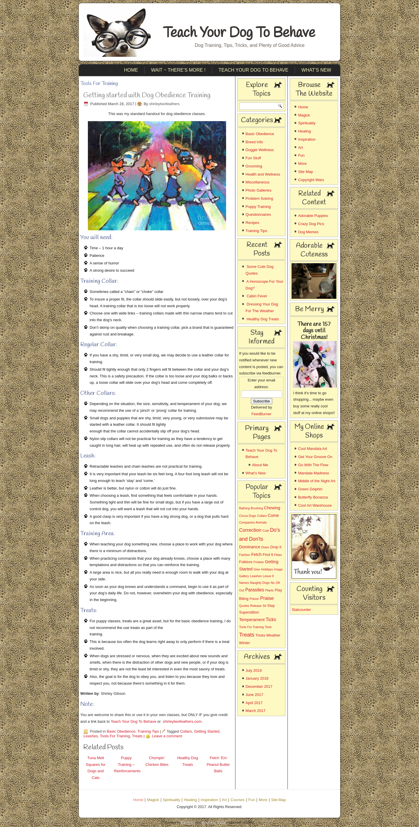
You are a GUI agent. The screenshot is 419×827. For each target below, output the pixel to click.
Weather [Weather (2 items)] (273, 635)
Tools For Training (115, 736)
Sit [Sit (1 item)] (264, 605)
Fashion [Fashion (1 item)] (244, 554)
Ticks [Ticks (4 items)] (271, 619)
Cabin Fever (256, 296)
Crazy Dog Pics (311, 224)
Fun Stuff (253, 158)
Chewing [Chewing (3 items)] (272, 508)
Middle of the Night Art (316, 481)
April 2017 (254, 703)
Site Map (305, 171)
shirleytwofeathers (164, 104)
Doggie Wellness (260, 150)
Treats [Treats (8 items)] (246, 635)
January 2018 (257, 678)
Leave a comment (167, 736)
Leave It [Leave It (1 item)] (268, 576)
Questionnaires (258, 214)
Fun (301, 155)
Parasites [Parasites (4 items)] (254, 589)
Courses (237, 800)
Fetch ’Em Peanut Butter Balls (218, 764)
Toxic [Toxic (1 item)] (268, 627)
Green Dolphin (310, 489)
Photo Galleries (258, 190)
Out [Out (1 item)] (241, 590)
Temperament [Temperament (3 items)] (252, 619)
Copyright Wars (311, 180)
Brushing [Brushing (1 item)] (257, 508)
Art (300, 147)
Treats (137, 736)
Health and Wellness (263, 174)
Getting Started (206, 731)
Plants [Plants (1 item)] (269, 590)
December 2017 (259, 686)
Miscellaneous (257, 182)
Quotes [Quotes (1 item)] (244, 605)
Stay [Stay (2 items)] (271, 605)
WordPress (188, 822)
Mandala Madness (313, 473)
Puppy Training (258, 206)
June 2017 (254, 694)
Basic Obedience (121, 731)
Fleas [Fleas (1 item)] (278, 554)
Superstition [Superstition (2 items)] (249, 612)
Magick (304, 115)
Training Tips (148, 731)
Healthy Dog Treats (262, 319)
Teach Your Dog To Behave (239, 33)
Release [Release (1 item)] (256, 605)
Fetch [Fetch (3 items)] (256, 554)
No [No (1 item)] (273, 582)
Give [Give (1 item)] (257, 569)
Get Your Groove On (315, 457)
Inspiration (306, 139)
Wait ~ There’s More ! (178, 70)
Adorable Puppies (313, 215)
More (302, 163)
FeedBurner (261, 414)
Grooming (254, 166)
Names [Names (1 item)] (244, 582)
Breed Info (254, 142)
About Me (260, 465)
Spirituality (306, 123)
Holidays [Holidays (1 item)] (267, 569)
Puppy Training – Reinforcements (127, 764)
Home (131, 70)
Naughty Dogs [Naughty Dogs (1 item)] (260, 582)
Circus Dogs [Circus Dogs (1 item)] (247, 515)
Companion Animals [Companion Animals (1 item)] (253, 522)
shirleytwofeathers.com (182, 721)
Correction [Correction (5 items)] (250, 530)
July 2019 (254, 670)
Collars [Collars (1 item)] (262, 515)
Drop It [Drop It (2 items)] (276, 547)
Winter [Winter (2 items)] (244, 643)
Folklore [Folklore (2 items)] (246, 562)
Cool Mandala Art (312, 448)
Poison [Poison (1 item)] (254, 598)
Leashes (91, 736)
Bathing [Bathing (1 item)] (244, 508)
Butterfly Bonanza (313, 497)
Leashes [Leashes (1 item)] (256, 576)
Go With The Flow (313, 465)
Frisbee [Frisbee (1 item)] (258, 562)
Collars (186, 731)
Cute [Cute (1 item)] (265, 530)
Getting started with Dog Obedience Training (146, 95)
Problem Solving (259, 198)
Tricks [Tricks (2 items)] (260, 635)
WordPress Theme (214, 822)
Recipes (252, 222)
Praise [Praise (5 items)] (267, 598)
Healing (304, 131)
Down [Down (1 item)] (265, 547)
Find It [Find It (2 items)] (268, 554)
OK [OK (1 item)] (278, 582)
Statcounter (301, 609)
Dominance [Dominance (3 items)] (249, 547)
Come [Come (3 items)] (273, 515)
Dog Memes (308, 232)
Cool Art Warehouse (315, 505)
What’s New (316, 70)
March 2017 (256, 710)
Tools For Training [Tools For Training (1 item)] (251, 627)
